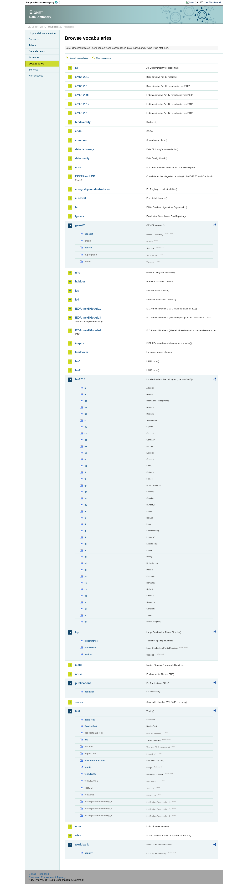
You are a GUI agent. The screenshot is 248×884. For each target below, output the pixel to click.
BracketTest (91, 726)
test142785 (90, 774)
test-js (88, 767)
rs (86, 589)
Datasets (34, 39)
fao (77, 207)
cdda (78, 131)
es (86, 466)
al (85, 388)
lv (85, 550)
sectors (88, 654)
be (86, 407)
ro (86, 583)
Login (191, 2)
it (85, 524)
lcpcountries (91, 641)
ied (77, 299)
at (85, 394)
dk (86, 446)
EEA (43, 2)
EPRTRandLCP (85, 176)
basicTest (90, 719)
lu (85, 544)
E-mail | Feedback (39, 873)
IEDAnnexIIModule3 (88, 317)
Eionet (42, 27)
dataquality (82, 158)
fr (85, 479)
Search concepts (103, 58)
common (81, 140)
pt (86, 576)
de (86, 440)
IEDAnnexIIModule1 (88, 308)
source (88, 247)
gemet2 (80, 225)
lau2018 (80, 379)
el (85, 459)
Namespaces (36, 75)
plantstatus (90, 647)
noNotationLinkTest (95, 760)
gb (86, 485)
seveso (79, 702)
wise (78, 835)
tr (85, 615)
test (77, 711)
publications (83, 683)
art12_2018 (82, 86)
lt (85, 537)
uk (86, 621)
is (85, 518)
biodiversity (83, 122)
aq (76, 67)
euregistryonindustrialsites (92, 189)
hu (86, 505)
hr (86, 498)
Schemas (34, 57)
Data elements (37, 51)
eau (86, 739)
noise (78, 674)
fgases (79, 216)
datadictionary (84, 149)
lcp (77, 632)
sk (86, 609)
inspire (79, 343)
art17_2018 (82, 113)
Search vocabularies (79, 58)
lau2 (78, 370)
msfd (78, 665)
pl (85, 570)
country (89, 853)
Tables (32, 45)
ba (86, 401)
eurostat (80, 198)
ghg (77, 272)
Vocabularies (36, 63)
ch (86, 420)
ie (85, 511)
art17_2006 (82, 95)
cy (86, 426)
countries (90, 691)
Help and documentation (42, 33)
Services (33, 69)
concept (89, 234)
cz (86, 433)
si (85, 602)
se (86, 595)
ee (86, 453)
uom (78, 826)
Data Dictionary (54, 27)
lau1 (78, 361)
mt (86, 556)
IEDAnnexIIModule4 (88, 330)
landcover (81, 352)
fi (85, 472)
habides (80, 281)
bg (86, 414)
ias (77, 290)
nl (85, 563)
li (85, 531)
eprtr (78, 167)
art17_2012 (82, 104)
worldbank (82, 844)
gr (86, 491)
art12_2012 (82, 76)
